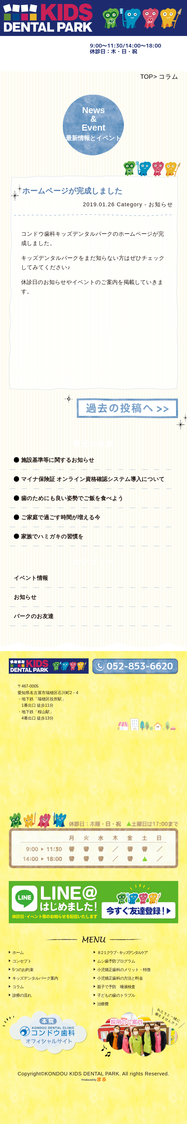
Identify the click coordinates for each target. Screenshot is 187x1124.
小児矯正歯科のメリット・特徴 (124, 970)
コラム (168, 76)
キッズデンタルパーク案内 (35, 978)
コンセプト (21, 961)
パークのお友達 (33, 616)
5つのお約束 (22, 970)
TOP (146, 76)
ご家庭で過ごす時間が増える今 (60, 517)
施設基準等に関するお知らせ (57, 460)
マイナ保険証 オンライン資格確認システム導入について (93, 479)
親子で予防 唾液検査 (116, 987)
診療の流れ (21, 995)
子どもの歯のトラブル (116, 995)
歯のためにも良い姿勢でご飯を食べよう (72, 498)
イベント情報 (31, 578)
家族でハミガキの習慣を (52, 536)
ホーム (18, 952)
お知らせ (25, 597)
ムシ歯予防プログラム (116, 961)
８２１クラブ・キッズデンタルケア (122, 952)
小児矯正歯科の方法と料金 (120, 978)
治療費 (103, 1004)
